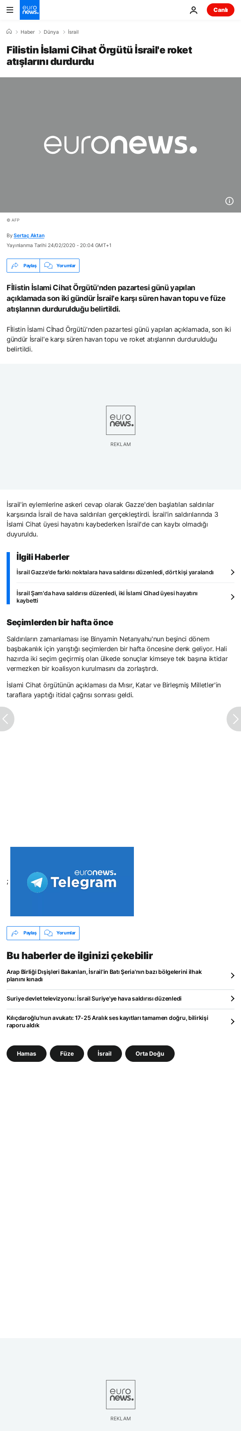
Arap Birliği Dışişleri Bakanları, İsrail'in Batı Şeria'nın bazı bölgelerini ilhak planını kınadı (104, 975)
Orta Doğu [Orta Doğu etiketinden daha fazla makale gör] (150, 1053)
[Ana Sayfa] (9, 32)
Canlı (220, 9)
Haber (28, 32)
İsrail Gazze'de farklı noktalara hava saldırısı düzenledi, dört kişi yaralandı (115, 572)
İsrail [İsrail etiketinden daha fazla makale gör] (105, 1053)
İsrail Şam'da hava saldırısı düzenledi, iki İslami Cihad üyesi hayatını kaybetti (107, 597)
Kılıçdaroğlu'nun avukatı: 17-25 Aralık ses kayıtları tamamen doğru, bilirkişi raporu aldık (107, 1021)
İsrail (73, 32)
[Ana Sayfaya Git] (30, 10)
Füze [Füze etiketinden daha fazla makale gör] (67, 1053)
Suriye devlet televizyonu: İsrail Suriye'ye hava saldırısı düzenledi (94, 998)
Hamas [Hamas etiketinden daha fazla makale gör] (26, 1053)
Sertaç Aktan (29, 235)
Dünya (51, 32)
